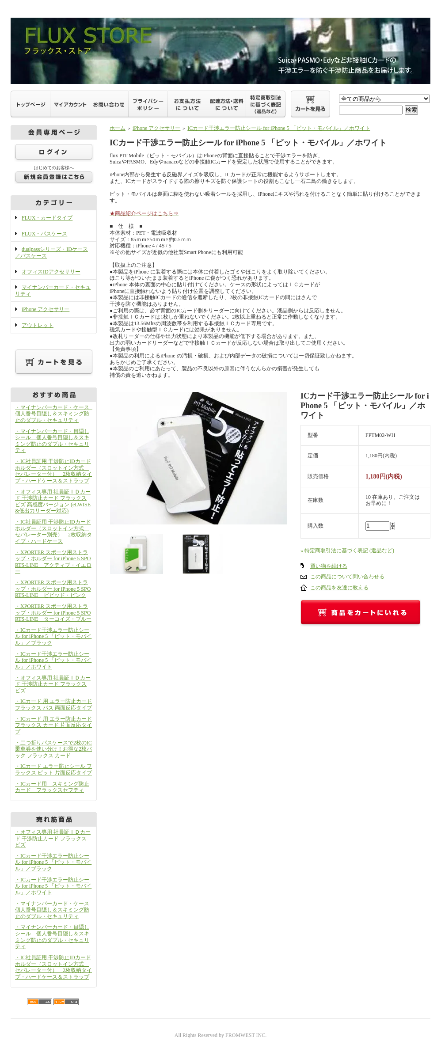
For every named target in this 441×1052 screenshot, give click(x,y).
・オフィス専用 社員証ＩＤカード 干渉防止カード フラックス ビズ (53, 684)
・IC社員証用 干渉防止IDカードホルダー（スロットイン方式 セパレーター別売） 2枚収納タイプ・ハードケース (53, 531)
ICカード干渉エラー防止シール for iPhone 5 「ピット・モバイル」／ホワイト (278, 128)
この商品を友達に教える (339, 588)
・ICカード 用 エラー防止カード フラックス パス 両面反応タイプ (53, 704)
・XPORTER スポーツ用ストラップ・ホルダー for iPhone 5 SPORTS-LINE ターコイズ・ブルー (53, 612)
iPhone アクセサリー (45, 309)
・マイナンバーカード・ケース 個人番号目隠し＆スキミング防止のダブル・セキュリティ (55, 413)
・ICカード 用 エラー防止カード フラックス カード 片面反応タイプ (53, 725)
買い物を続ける (328, 566)
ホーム (117, 128)
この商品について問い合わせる (347, 576)
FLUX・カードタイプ (47, 218)
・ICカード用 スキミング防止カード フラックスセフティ (52, 787)
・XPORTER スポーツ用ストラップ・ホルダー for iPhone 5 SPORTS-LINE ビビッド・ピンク (53, 588)
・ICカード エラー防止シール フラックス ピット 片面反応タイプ (53, 769)
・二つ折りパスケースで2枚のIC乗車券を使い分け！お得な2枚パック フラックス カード (53, 749)
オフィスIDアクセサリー (51, 272)
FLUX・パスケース (44, 234)
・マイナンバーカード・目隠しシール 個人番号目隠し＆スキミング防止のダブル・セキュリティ (52, 441)
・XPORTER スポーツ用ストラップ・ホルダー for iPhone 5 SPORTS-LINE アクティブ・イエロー (53, 562)
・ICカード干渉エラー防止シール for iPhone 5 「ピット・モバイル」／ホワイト (53, 660)
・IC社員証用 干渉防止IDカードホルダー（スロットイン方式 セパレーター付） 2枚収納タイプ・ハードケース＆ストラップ (53, 471)
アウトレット (37, 325)
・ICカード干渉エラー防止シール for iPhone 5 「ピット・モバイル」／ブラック (53, 636)
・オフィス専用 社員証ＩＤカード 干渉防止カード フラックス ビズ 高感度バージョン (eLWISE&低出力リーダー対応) (53, 501)
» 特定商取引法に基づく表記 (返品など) (347, 550)
